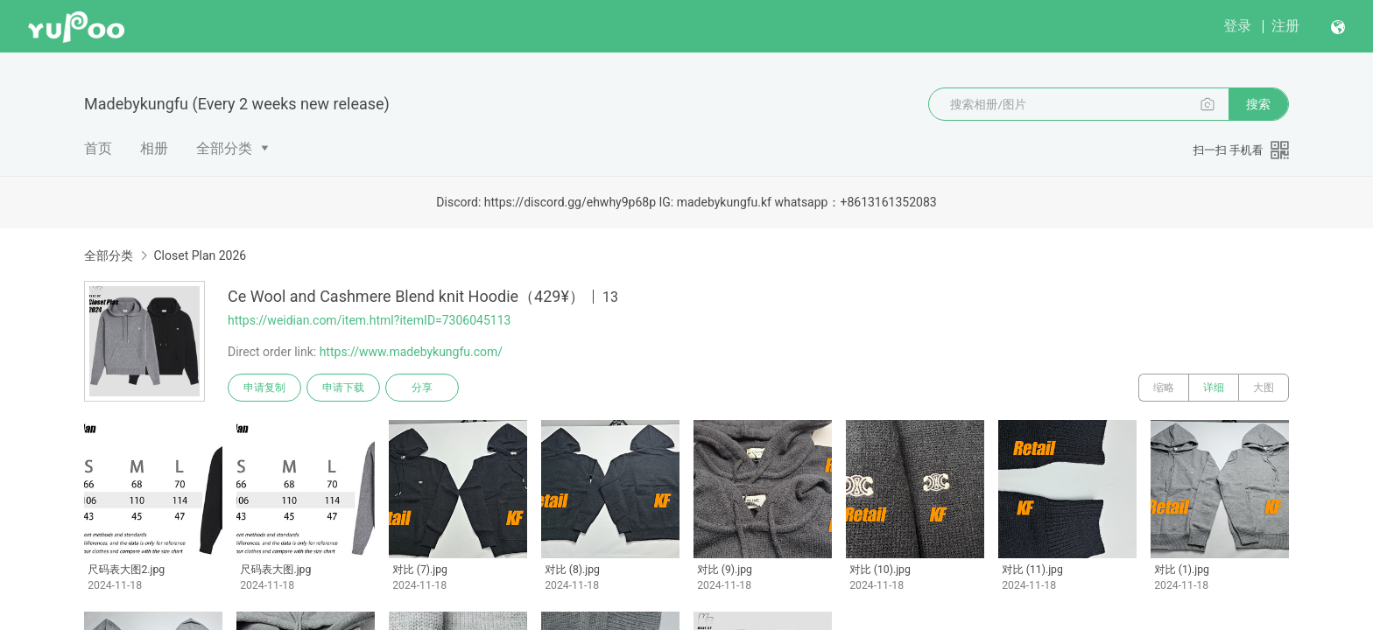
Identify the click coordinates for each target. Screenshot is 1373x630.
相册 (154, 148)
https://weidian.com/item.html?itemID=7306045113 (369, 320)
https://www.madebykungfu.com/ (411, 352)
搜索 (1258, 104)
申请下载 (343, 388)
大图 (1263, 388)
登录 (1237, 26)
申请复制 (264, 388)
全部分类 (224, 148)
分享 (422, 388)
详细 (1213, 388)
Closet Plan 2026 (199, 255)
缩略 (1163, 388)
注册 (1285, 26)
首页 (98, 148)
